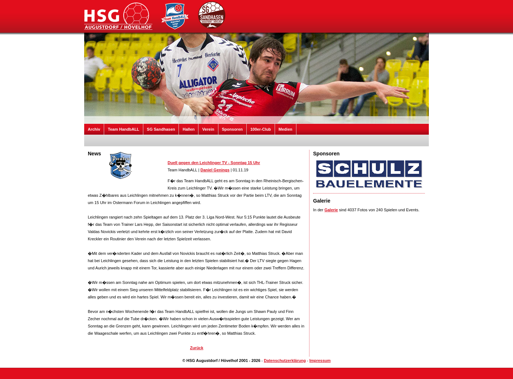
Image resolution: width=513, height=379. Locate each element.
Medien (285, 129)
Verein (208, 129)
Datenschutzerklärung (285, 360)
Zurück (197, 348)
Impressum (320, 360)
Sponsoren (232, 129)
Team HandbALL (123, 129)
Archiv (94, 129)
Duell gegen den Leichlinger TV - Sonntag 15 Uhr (214, 162)
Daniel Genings (215, 170)
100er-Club (260, 129)
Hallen (188, 129)
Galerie (331, 210)
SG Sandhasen (161, 129)
